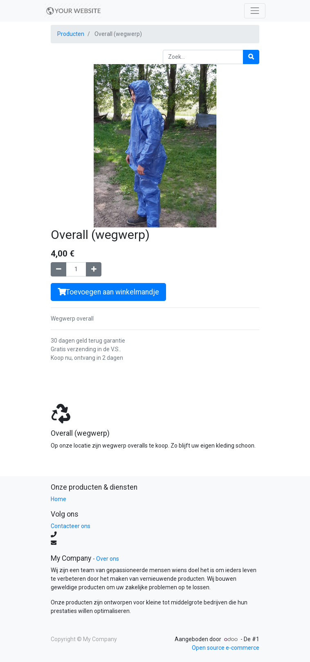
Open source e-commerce (225, 647)
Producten (70, 34)
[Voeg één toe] (93, 269)
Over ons (107, 558)
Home (58, 499)
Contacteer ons (70, 526)
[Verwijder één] (58, 269)
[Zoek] (251, 57)
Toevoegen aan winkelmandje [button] (108, 292)
